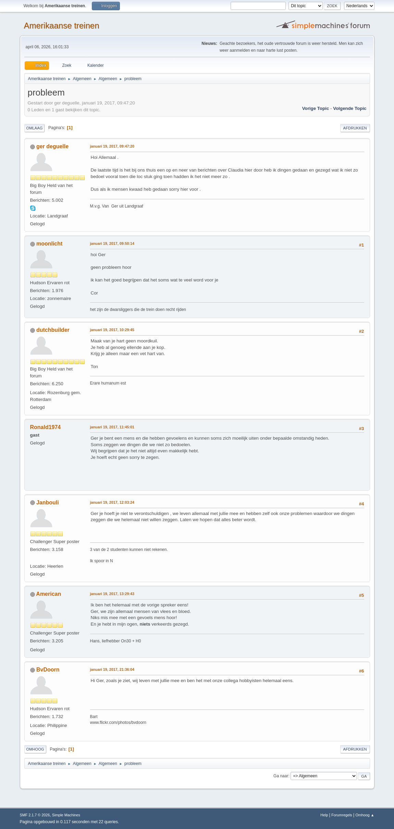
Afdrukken (355, 128)
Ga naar (280, 776)
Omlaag (34, 128)
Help (324, 815)
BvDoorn (48, 670)
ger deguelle (52, 146)
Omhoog (35, 749)
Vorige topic (315, 108)
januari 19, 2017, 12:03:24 (112, 502)
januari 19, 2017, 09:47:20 (112, 146)
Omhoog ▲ (364, 815)
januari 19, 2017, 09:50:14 (112, 243)
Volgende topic (349, 108)
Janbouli (47, 502)
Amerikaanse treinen (61, 25)
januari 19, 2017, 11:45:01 (112, 427)
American (48, 594)
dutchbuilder (53, 330)
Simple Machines (66, 815)
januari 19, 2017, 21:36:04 (112, 669)
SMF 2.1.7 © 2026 (35, 815)
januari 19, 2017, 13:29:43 (112, 594)
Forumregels (341, 815)
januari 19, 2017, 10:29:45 (112, 330)
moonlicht (49, 244)
